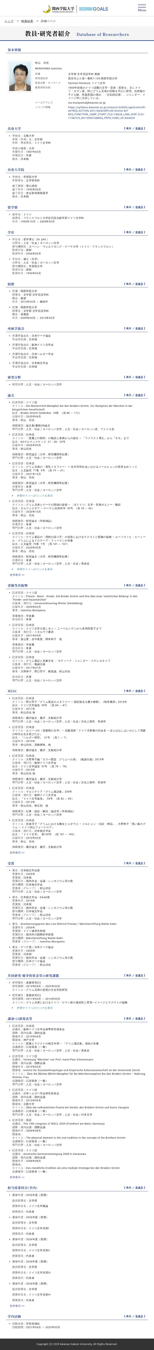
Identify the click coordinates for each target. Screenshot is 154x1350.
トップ (9, 21)
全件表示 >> (17, 574)
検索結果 (27, 21)
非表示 (139, 128)
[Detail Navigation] (142, 8)
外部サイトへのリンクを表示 (32, 495)
